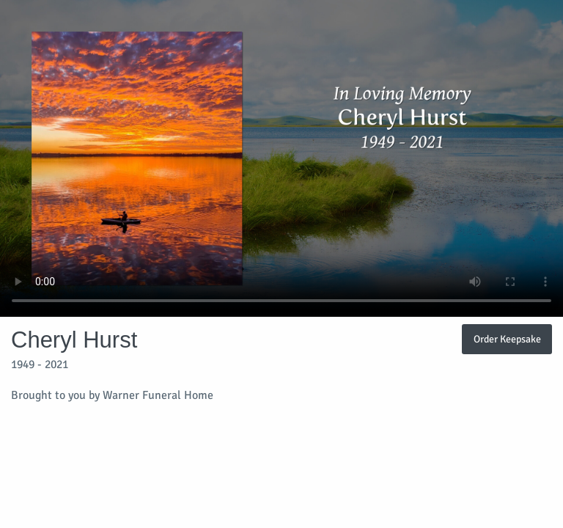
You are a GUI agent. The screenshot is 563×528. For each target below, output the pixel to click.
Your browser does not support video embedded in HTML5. (281, 158)
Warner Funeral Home (158, 395)
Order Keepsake (507, 338)
